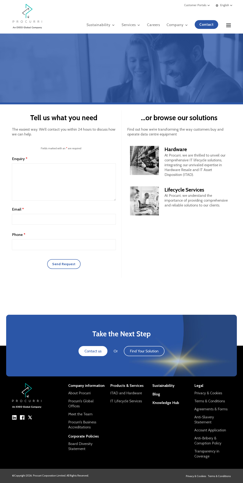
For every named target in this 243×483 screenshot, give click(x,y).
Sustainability (163, 385)
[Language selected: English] (226, 5)
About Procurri (79, 393)
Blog (156, 394)
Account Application (210, 430)
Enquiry (19, 159)
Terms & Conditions (209, 401)
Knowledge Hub (165, 402)
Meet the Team (80, 414)
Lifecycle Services (184, 190)
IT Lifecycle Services (126, 401)
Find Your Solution (144, 351)
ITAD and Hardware (126, 393)
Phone (18, 234)
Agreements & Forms (211, 409)
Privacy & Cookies (208, 393)
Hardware (175, 149)
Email (18, 209)
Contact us (92, 351)
